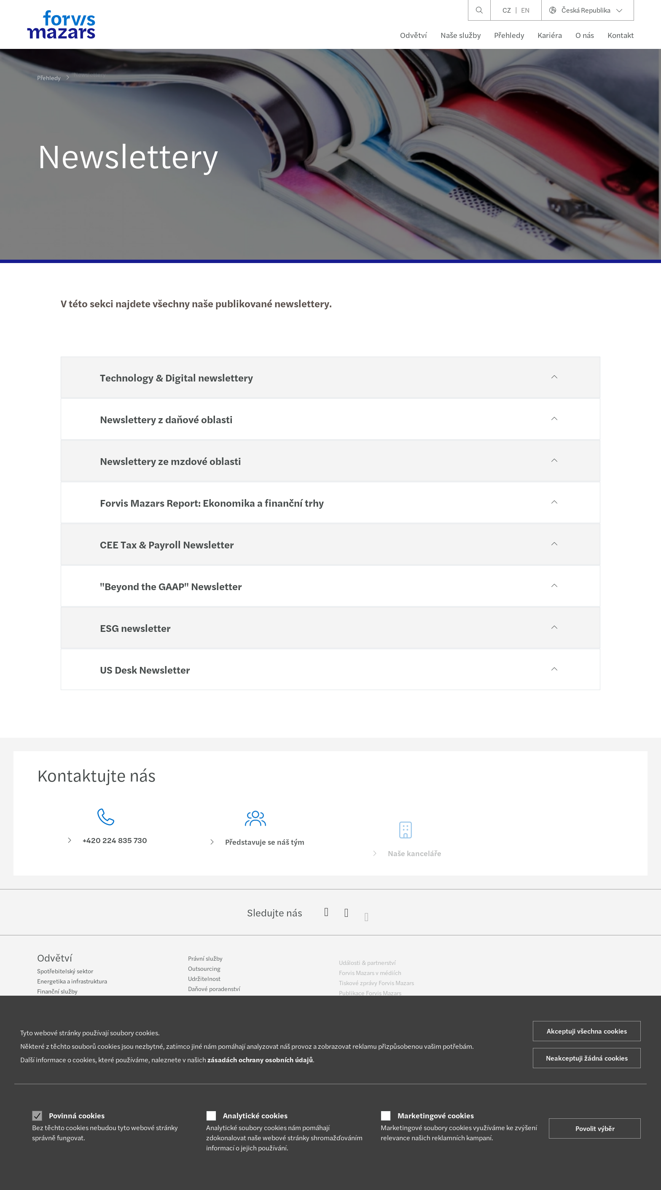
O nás (584, 35)
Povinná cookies (77, 1115)
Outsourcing (204, 974)
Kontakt (620, 35)
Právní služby (205, 963)
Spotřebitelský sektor (65, 971)
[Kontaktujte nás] (106, 829)
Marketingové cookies (436, 1115)
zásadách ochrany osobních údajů (260, 1059)
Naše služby (461, 35)
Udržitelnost (204, 984)
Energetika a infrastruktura (72, 982)
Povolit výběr (595, 1128)
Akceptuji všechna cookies (587, 1031)
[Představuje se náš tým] (256, 843)
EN (525, 10)
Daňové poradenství (214, 994)
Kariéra (549, 35)
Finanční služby (57, 992)
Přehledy (509, 35)
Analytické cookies (255, 1115)
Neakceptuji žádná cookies (587, 1058)
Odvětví (413, 35)
